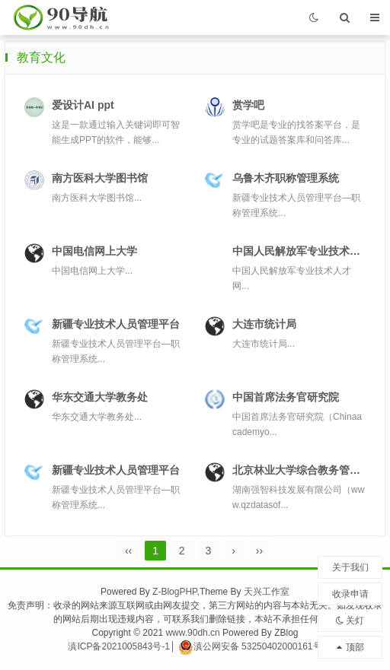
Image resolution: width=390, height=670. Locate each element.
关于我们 (350, 567)
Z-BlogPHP (174, 591)
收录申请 (350, 594)
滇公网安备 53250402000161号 (250, 646)
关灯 (350, 620)
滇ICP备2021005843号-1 (118, 646)
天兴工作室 (266, 591)
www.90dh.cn (192, 632)
